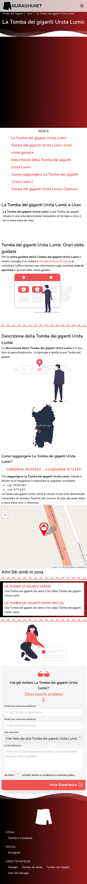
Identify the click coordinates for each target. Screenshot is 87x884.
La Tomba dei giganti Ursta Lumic (39, 137)
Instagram (14, 853)
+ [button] (5, 510)
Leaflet (54, 567)
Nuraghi (13, 867)
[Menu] (82, 5)
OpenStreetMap (68, 567)
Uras (29, 13)
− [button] (5, 515)
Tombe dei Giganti (12, 13)
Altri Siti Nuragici (18, 873)
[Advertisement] (43, 82)
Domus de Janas (32, 867)
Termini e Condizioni (20, 838)
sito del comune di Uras (54, 261)
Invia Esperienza (66, 785)
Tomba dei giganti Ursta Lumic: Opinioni (44, 189)
